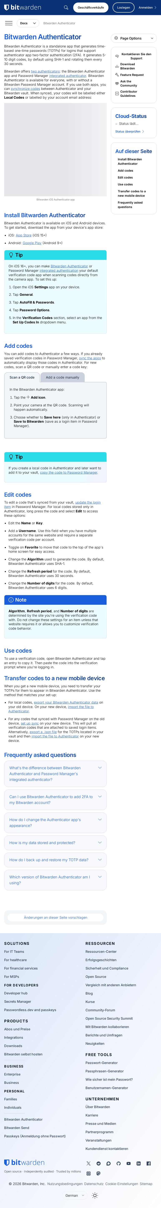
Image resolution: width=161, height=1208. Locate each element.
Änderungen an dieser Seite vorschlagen (55, 917)
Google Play (32, 243)
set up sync (30, 723)
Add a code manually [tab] (62, 377)
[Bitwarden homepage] (24, 1163)
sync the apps (90, 358)
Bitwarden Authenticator (69, 266)
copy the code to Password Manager (68, 472)
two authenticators (45, 71)
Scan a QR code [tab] (22, 377)
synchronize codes (25, 89)
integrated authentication (59, 270)
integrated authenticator (67, 76)
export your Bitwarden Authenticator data (66, 702)
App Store (23, 235)
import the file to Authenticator (55, 736)
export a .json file (43, 732)
